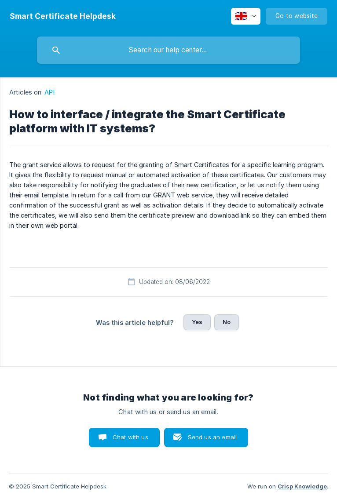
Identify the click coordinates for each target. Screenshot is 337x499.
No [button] (227, 321)
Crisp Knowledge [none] (302, 486)
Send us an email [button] (212, 437)
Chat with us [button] (130, 437)
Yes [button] (197, 321)
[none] (63, 16)
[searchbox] (168, 50)
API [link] (49, 92)
